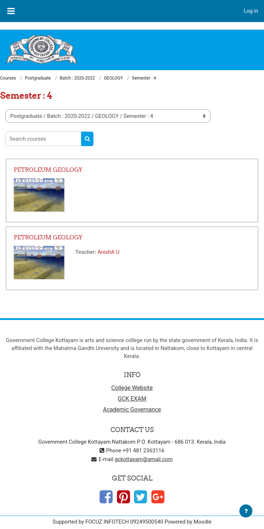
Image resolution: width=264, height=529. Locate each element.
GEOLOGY (113, 78)
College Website (132, 387)
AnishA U (109, 252)
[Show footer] (245, 510)
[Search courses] (43, 139)
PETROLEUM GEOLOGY (48, 169)
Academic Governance (132, 409)
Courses (8, 78)
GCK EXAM (132, 398)
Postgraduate (38, 78)
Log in (251, 11)
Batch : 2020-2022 (77, 78)
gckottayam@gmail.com (144, 459)
